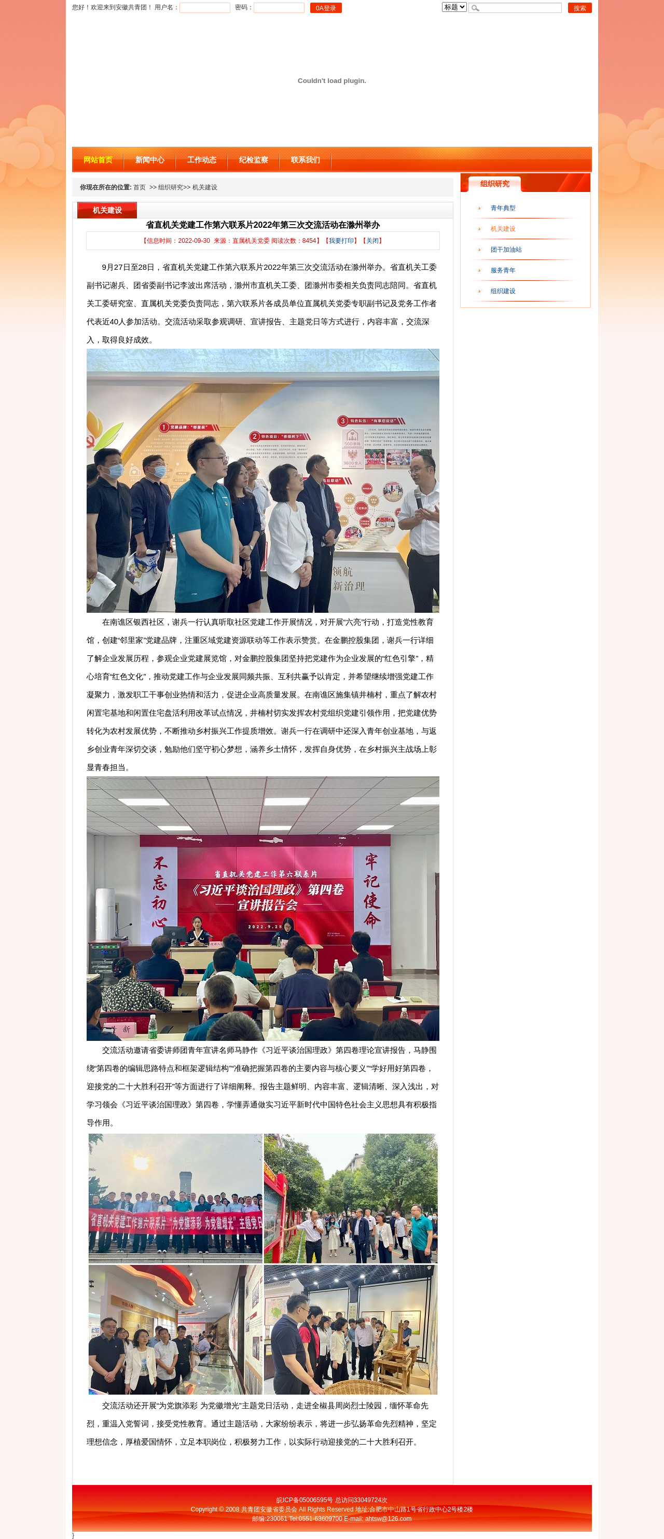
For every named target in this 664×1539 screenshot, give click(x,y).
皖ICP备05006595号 (304, 1500)
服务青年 (503, 270)
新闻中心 (149, 160)
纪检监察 (253, 160)
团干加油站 (506, 249)
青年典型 (503, 208)
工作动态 (201, 160)
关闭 (372, 240)
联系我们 (305, 160)
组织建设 (503, 291)
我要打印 (341, 240)
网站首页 (98, 160)
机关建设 (503, 228)
